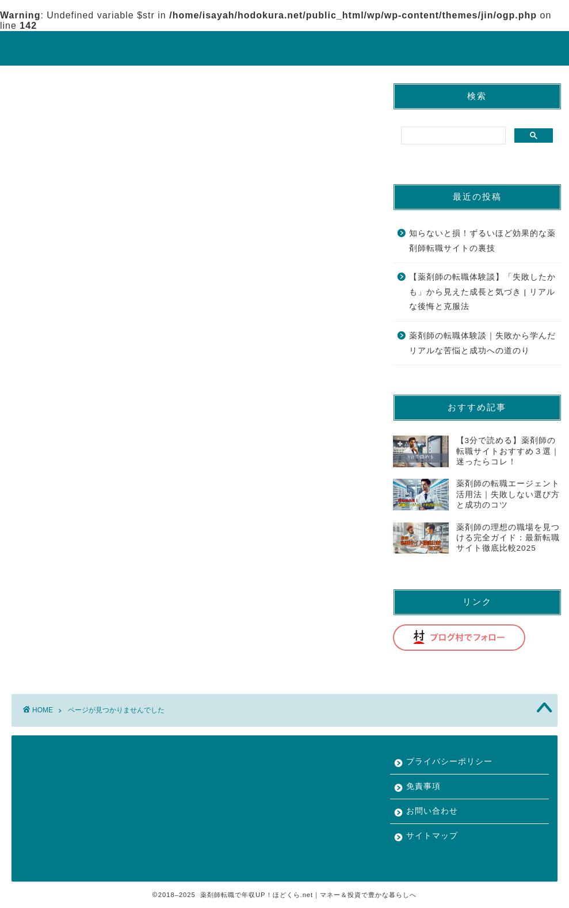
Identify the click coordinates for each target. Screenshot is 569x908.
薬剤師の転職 (75, 533)
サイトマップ (432, 835)
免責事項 (423, 786)
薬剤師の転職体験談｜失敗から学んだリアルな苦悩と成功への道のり (482, 343)
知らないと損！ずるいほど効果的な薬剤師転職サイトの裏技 (482, 241)
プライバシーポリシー (449, 761)
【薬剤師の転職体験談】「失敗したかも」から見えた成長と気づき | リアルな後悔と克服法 (482, 292)
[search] (452, 136)
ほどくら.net (285, 47)
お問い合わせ (432, 811)
